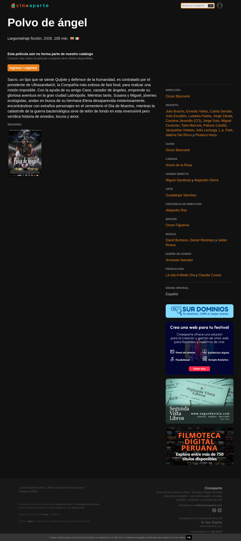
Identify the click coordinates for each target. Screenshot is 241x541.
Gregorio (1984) (28, 491)
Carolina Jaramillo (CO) (183, 121)
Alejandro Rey (176, 210)
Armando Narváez (179, 260)
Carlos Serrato (221, 111)
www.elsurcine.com (211, 526)
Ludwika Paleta (199, 116)
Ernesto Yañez (197, 111)
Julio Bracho (175, 111)
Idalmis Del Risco (179, 135)
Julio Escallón (176, 116)
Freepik (44, 514)
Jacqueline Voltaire (180, 130)
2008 (47, 38)
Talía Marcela (191, 125)
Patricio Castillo (215, 125)
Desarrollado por (206, 531)
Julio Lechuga (206, 130)
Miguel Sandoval (178, 180)
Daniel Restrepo (202, 240)
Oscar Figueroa (177, 225)
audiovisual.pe (64, 504)
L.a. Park (225, 130)
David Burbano (177, 240)
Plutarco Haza (206, 135)
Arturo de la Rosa (179, 165)
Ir (210, 6)
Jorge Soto (211, 121)
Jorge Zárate (222, 116)
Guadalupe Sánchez (181, 195)
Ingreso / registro (23, 68)
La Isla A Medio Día (180, 275)
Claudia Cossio (209, 275)
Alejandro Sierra (206, 180)
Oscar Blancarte (178, 96)
